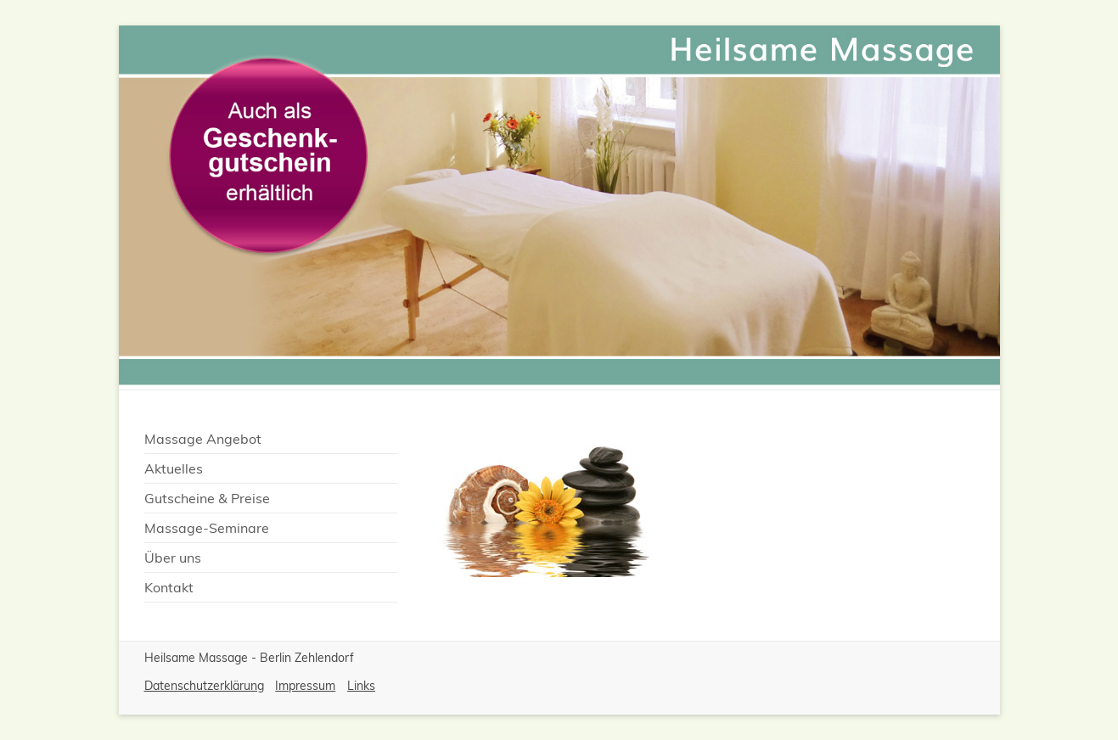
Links (361, 685)
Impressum (305, 685)
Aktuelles (173, 468)
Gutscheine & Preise (207, 498)
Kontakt (169, 587)
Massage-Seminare (206, 527)
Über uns (172, 557)
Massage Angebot (202, 438)
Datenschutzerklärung (204, 685)
